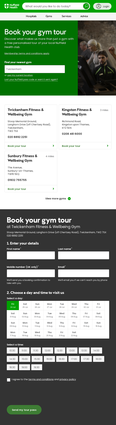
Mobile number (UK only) (23, 267)
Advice (84, 16)
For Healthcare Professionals (80, 418)
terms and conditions (41, 370)
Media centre (25, 418)
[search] (56, 6)
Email (62, 267)
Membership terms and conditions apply (27, 53)
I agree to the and (44, 370)
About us (9, 418)
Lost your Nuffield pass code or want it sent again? (31, 79)
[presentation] (30, 384)
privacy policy (67, 370)
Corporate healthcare (18, 421)
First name (14, 249)
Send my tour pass (24, 400)
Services (66, 16)
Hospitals (31, 16)
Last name (65, 249)
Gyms (49, 16)
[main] (58, 217)
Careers (57, 418)
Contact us (42, 418)
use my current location (20, 75)
